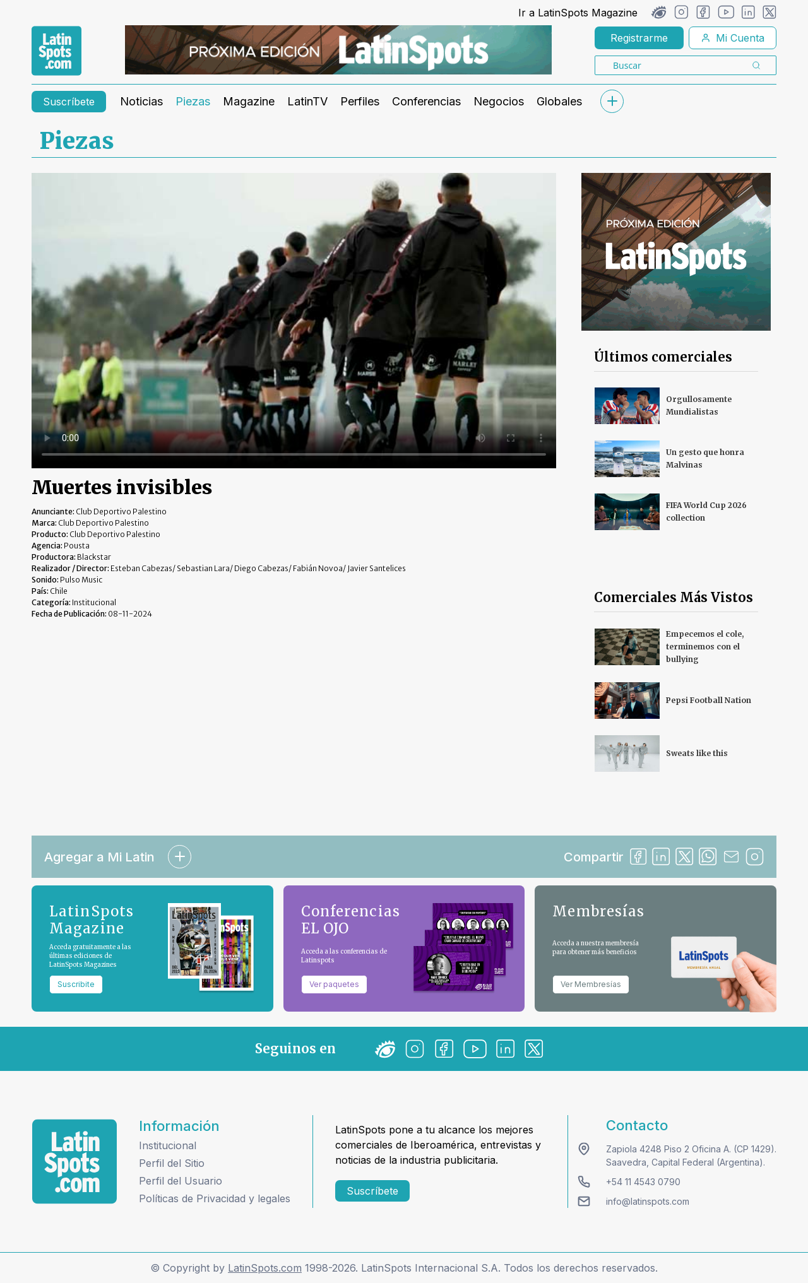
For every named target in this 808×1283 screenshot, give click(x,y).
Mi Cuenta (732, 38)
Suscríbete (69, 101)
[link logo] (56, 51)
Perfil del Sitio (172, 1163)
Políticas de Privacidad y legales (214, 1198)
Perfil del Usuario (180, 1180)
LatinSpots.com (265, 1268)
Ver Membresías (591, 984)
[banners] (338, 49)
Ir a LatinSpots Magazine (578, 12)
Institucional (167, 1145)
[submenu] (612, 101)
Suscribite (76, 984)
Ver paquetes (334, 984)
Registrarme (639, 38)
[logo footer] (74, 1161)
